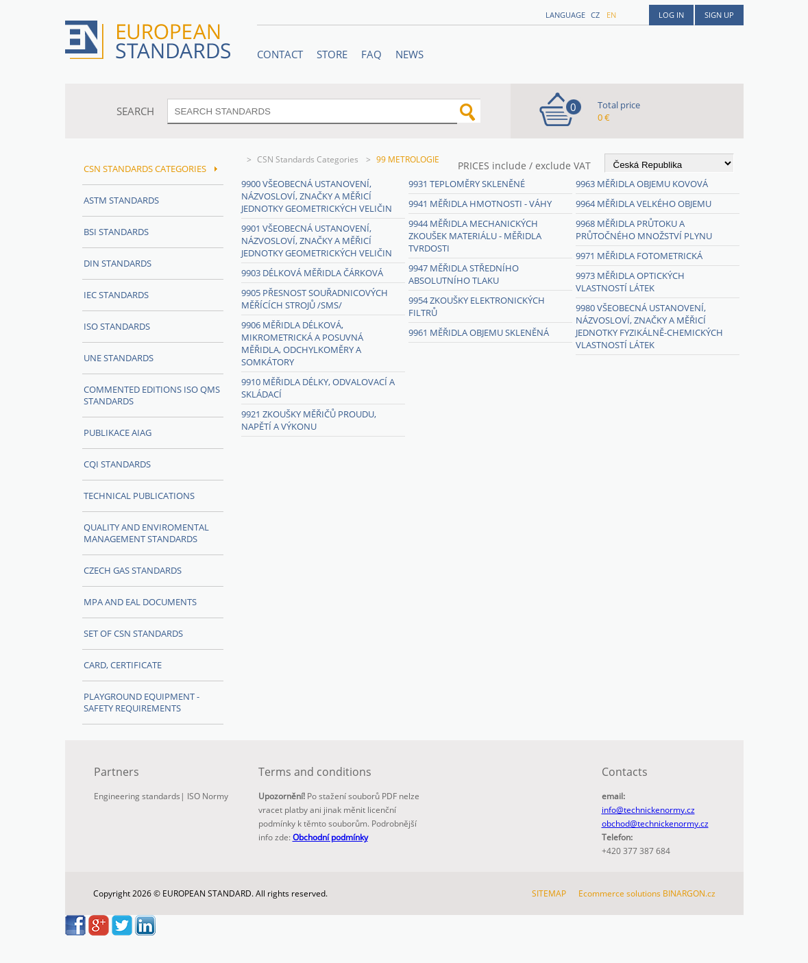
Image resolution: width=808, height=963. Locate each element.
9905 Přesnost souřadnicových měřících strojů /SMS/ (314, 299)
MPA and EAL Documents (140, 602)
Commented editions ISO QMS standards (152, 395)
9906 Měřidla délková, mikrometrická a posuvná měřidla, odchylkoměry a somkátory (302, 343)
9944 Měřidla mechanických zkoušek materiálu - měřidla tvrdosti (474, 235)
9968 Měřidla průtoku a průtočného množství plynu (644, 229)
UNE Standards (119, 358)
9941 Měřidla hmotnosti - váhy (480, 203)
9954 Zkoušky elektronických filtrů (476, 306)
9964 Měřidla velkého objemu (643, 203)
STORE (332, 54)
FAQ (371, 54)
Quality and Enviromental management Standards (146, 533)
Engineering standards (137, 796)
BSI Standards (116, 231)
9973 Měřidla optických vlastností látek (630, 281)
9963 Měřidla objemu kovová (642, 184)
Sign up (719, 15)
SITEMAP (549, 893)
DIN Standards (117, 263)
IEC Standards (116, 295)
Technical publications (139, 495)
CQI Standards (117, 464)
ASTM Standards (121, 200)
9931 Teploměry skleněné (466, 184)
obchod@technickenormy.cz (655, 823)
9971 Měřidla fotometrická (639, 255)
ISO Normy (207, 796)
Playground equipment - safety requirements (141, 702)
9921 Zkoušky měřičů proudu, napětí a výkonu (308, 420)
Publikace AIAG (117, 432)
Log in (671, 15)
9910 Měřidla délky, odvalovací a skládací (318, 388)
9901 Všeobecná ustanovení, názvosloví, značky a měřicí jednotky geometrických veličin (316, 240)
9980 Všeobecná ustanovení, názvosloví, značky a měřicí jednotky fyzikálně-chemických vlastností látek (649, 326)
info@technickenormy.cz (648, 810)
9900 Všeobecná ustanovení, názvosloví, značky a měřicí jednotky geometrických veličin (316, 196)
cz (595, 15)
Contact (280, 54)
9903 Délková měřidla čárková (312, 273)
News (409, 54)
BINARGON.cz (689, 893)
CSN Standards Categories (308, 159)
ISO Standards (117, 326)
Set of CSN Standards (133, 633)
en (611, 15)
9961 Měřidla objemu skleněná (478, 332)
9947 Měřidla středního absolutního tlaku (463, 274)
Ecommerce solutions (619, 893)
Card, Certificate (123, 665)
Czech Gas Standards (133, 570)
